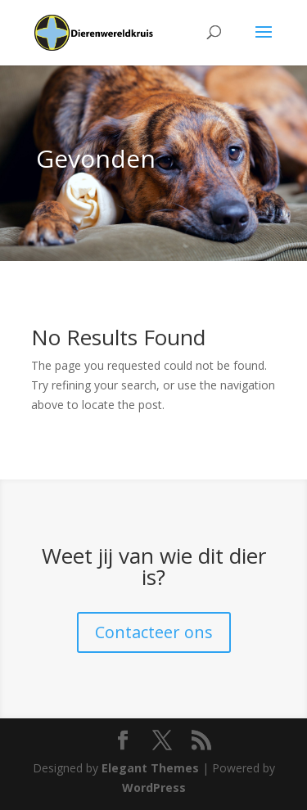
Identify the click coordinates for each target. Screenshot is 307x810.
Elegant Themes (150, 768)
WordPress (154, 787)
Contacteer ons (154, 632)
